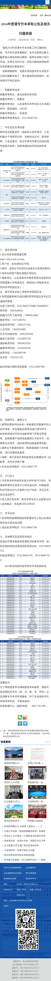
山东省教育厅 (31, 868)
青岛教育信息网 (10, 879)
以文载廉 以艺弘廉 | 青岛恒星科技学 (21, 845)
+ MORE (47, 742)
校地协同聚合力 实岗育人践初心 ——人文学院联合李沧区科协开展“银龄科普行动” (14, 763)
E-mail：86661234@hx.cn (27, 884)
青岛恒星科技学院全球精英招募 (14, 821)
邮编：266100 (35, 889)
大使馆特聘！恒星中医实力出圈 (37, 801)
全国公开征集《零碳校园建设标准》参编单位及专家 (37, 763)
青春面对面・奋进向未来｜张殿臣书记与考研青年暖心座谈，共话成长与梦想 (37, 782)
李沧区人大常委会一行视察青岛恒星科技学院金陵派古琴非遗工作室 (14, 782)
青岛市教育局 (31, 873)
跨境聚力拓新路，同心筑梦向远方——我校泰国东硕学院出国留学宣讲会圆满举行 (37, 821)
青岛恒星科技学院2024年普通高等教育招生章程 (28, 730)
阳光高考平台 (31, 879)
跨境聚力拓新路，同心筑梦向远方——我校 (24, 860)
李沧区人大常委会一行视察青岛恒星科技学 (24, 836)
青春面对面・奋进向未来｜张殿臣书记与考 (24, 841)
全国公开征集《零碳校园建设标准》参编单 (24, 831)
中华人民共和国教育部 (12, 868)
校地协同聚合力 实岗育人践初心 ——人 (23, 826)
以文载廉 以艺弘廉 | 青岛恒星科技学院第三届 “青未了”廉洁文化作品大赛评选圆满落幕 (14, 801)
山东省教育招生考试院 (12, 873)
